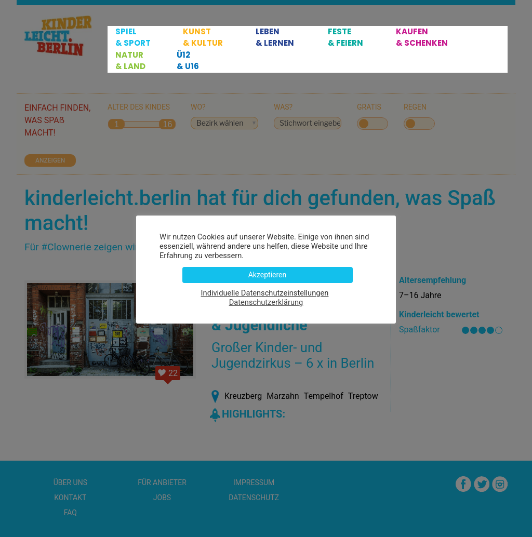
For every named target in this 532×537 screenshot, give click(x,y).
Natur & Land (130, 60)
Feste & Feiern (345, 37)
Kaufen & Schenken (422, 37)
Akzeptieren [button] (267, 275)
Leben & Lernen (275, 37)
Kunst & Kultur (203, 37)
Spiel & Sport (133, 37)
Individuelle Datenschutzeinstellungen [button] (265, 293)
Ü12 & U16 (188, 60)
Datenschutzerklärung (266, 302)
